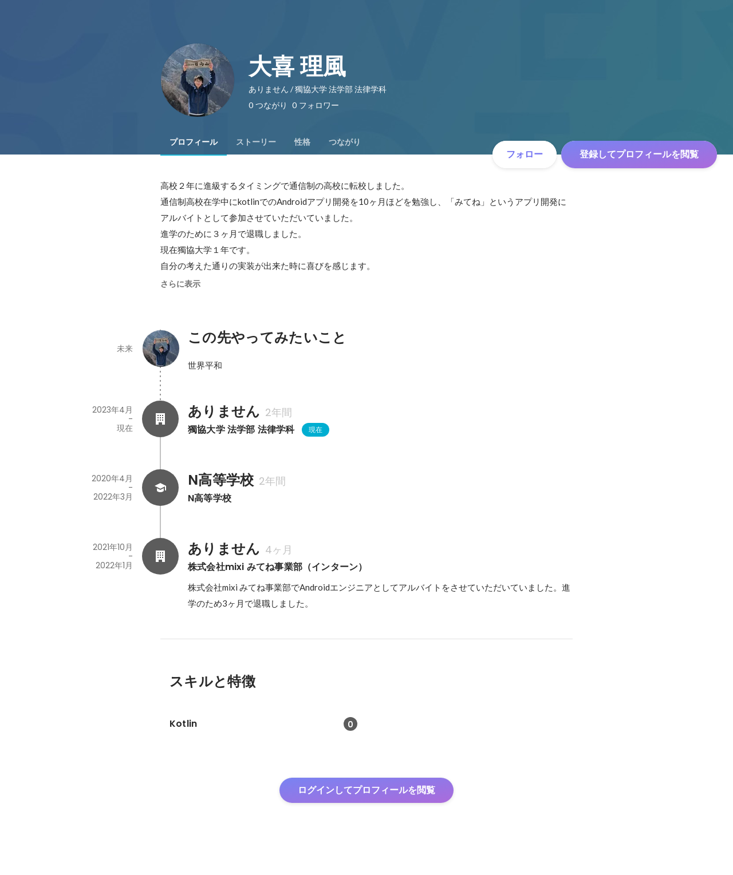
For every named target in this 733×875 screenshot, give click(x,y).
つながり (345, 142)
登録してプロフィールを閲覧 (639, 154)
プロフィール (194, 142)
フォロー (524, 154)
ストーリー (256, 142)
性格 (302, 142)
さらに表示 (180, 284)
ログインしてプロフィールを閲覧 (366, 790)
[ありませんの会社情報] (160, 419)
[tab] (193, 142)
